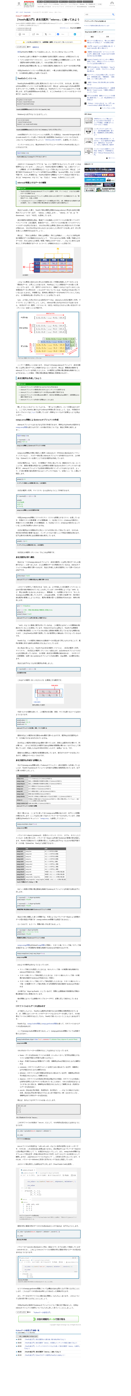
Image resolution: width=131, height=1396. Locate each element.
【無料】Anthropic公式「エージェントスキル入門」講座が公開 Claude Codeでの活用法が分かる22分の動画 (101, 54)
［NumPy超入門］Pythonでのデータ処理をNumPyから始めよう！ (45, 1355)
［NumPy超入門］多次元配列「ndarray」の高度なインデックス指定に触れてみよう (50, 1343)
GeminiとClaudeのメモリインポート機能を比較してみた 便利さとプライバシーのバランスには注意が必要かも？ (100, 61)
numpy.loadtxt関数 (33, 1023)
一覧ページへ (111, 158)
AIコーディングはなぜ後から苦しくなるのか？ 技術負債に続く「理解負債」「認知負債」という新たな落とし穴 (100, 77)
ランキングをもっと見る (108, 108)
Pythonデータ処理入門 (42, 1312)
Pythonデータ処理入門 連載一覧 (27, 1330)
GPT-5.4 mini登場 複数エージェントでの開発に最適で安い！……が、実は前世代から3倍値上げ (101, 97)
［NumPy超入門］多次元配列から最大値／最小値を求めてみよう (45, 1339)
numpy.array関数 (21, 427)
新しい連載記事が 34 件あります (28, 1336)
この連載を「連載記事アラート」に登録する (48, 1319)
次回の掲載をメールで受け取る (26, 1332)
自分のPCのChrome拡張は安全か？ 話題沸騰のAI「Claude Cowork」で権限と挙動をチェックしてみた (101, 90)
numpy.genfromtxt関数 (49, 1023)
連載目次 (35, 47)
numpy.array (45, 818)
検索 (113, 14)
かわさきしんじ (64, 28)
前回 (19, 52)
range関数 (41, 945)
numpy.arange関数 (24, 945)
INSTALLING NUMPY (53, 140)
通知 (37, 34)
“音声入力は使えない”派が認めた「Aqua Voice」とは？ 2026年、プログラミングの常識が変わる (101, 69)
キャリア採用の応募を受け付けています (97, 25)
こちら (33, 412)
